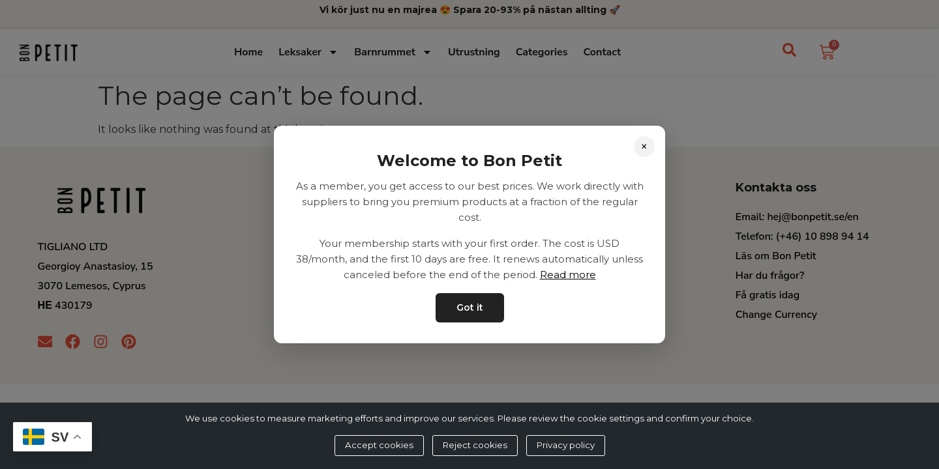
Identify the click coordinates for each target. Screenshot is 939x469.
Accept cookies (379, 445)
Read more (568, 274)
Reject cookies (475, 445)
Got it (469, 307)
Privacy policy (566, 445)
